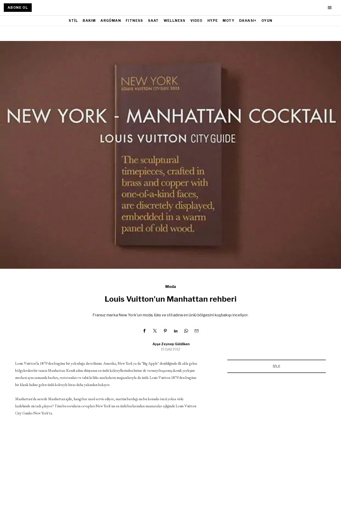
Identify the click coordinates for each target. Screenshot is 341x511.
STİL (73, 20)
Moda (170, 286)
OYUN (267, 20)
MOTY (228, 20)
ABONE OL (18, 7)
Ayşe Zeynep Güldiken (171, 344)
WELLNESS (175, 20)
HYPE (212, 20)
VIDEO (196, 20)
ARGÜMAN (110, 20)
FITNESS (134, 20)
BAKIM (89, 20)
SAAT (153, 20)
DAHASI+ (248, 20)
